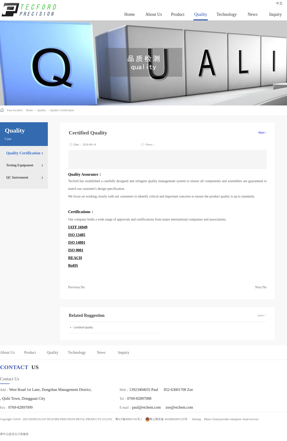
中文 (279, 3)
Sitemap (195, 419)
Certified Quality (83, 327)
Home (129, 14)
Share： (263, 132)
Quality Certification (62, 110)
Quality (41, 110)
